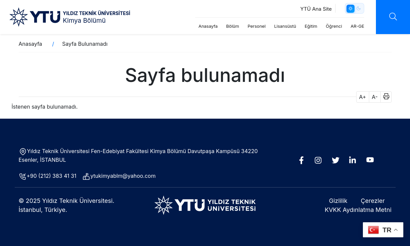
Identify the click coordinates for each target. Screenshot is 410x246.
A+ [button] (362, 97)
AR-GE (357, 26)
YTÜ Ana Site (316, 9)
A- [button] (375, 97)
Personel (257, 26)
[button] (384, 97)
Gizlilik (338, 200)
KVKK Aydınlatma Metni (358, 209)
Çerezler (373, 200)
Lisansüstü (285, 26)
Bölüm (232, 26)
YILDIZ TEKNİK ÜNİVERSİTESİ (96, 13)
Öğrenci (334, 26)
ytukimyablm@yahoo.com (122, 175)
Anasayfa (208, 26)
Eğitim (311, 26)
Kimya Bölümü (84, 20)
